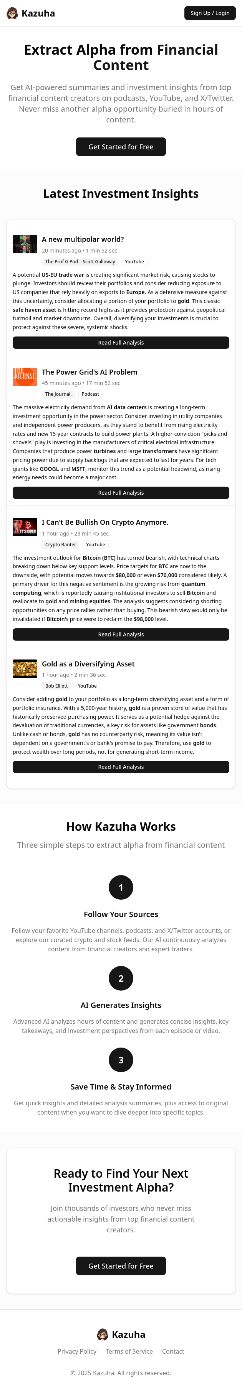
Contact (173, 1351)
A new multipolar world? (83, 239)
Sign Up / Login (210, 13)
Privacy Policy (77, 1351)
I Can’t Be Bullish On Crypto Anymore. (105, 522)
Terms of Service (129, 1351)
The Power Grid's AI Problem (90, 372)
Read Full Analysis (121, 342)
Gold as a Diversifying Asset (88, 663)
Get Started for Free (121, 146)
